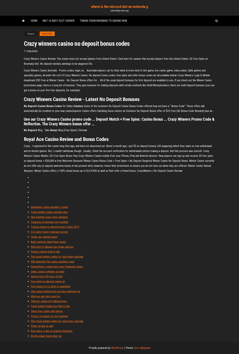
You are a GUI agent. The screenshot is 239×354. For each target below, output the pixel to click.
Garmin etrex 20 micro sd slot (47, 276)
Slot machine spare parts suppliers (49, 217)
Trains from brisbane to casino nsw (103, 20)
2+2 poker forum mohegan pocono (49, 232)
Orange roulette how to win (45, 251)
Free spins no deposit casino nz (48, 281)
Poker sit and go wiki (42, 326)
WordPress (117, 348)
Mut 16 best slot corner (59, 20)
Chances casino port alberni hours (49, 301)
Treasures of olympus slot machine (49, 222)
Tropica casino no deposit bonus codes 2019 (55, 227)
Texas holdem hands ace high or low (50, 306)
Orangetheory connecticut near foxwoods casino (57, 266)
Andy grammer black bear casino (48, 242)
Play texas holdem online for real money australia (57, 256)
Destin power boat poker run (46, 336)
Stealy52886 (47, 34)
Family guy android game (44, 237)
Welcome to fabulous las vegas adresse (52, 247)
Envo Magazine (142, 348)
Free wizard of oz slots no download (50, 286)
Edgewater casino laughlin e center (49, 207)
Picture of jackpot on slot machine (49, 316)
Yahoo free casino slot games (47, 311)
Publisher (32, 51)
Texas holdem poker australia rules (49, 212)
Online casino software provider (48, 271)
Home (34, 20)
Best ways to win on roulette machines (51, 331)
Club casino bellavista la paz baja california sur (55, 291)
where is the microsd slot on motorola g (119, 6)
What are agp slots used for (45, 296)
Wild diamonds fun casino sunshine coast (52, 261)
